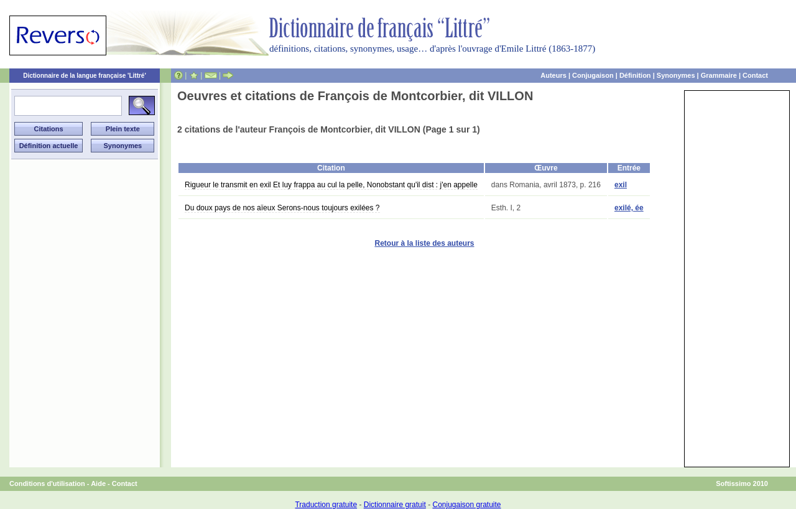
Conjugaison (593, 75)
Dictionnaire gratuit (395, 504)
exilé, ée (629, 207)
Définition (635, 75)
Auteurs (553, 75)
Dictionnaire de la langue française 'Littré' (84, 75)
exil (620, 184)
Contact (755, 75)
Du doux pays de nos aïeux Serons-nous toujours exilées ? (282, 207)
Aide (98, 483)
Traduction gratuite (326, 504)
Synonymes (676, 75)
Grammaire (719, 75)
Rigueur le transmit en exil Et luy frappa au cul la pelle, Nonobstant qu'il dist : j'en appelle (331, 184)
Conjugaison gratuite (466, 504)
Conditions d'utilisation (47, 483)
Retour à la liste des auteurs (424, 243)
